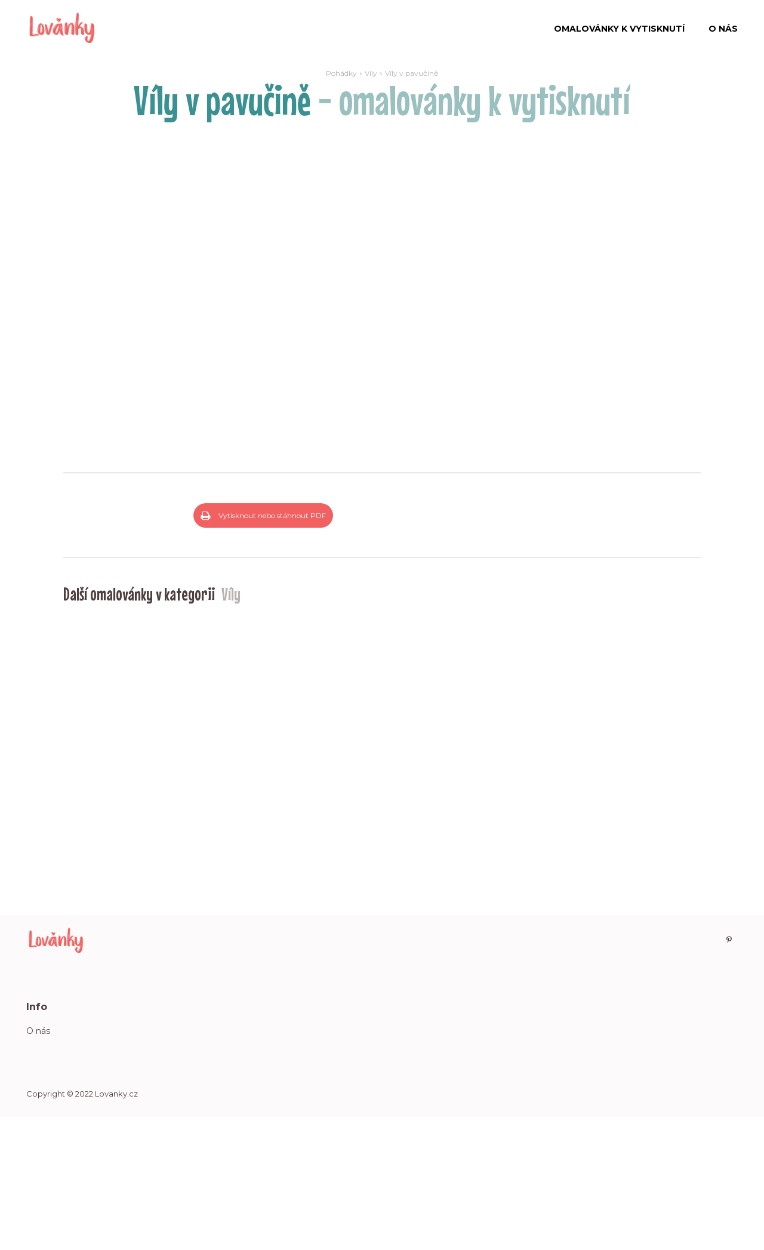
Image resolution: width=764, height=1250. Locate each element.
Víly (371, 73)
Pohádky (341, 73)
